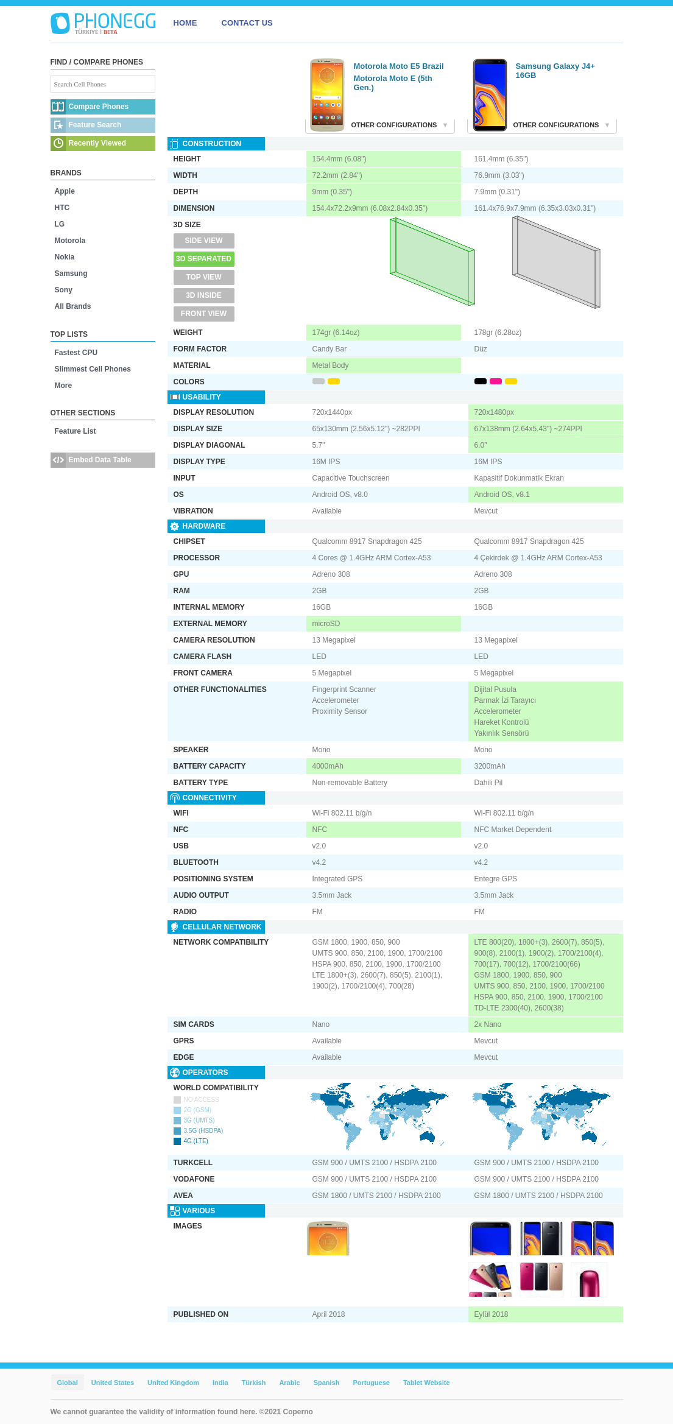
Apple (65, 191)
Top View (203, 277)
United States (112, 1382)
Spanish (327, 1382)
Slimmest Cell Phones (93, 369)
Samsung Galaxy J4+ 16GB (555, 71)
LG (60, 224)
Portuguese (371, 1382)
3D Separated (203, 259)
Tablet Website (426, 1382)
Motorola (70, 240)
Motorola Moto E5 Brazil (399, 66)
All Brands (73, 306)
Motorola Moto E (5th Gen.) (393, 83)
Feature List (75, 431)
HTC (62, 207)
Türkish (254, 1382)
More (63, 385)
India (220, 1382)
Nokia (65, 257)
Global (67, 1382)
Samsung (71, 273)
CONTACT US (247, 22)
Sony (63, 290)
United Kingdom (173, 1382)
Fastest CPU (76, 352)
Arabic (289, 1382)
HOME (185, 22)
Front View (204, 313)
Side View (203, 240)
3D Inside (204, 295)
